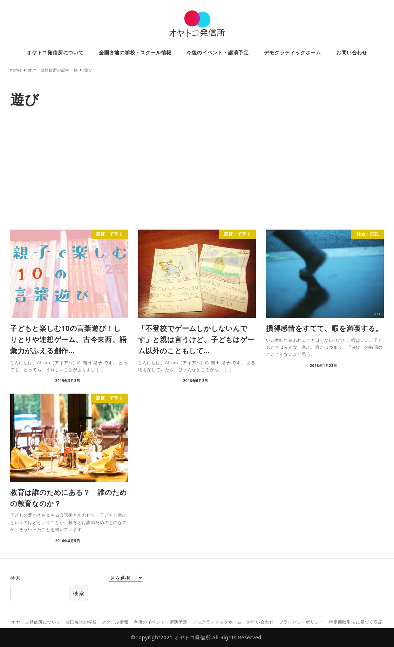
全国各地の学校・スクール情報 (97, 622)
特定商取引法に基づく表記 (356, 622)
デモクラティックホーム (217, 622)
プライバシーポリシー (301, 622)
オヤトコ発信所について (36, 622)
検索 (15, 577)
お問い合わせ (260, 622)
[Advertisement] (197, 170)
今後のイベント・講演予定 (161, 622)
